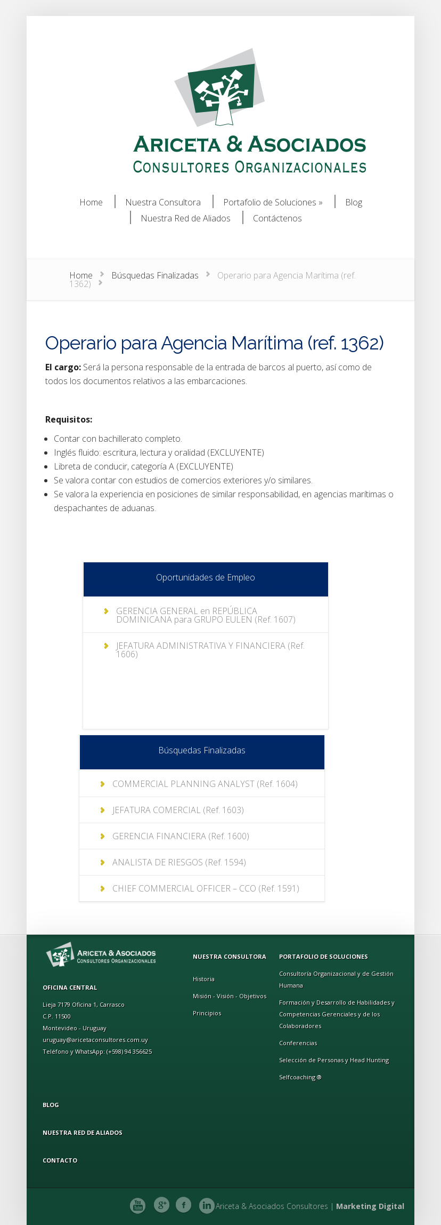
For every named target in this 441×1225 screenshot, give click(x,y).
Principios (207, 1013)
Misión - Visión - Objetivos (229, 996)
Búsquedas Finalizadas (155, 275)
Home (81, 275)
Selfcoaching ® (300, 1077)
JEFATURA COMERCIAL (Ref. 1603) (178, 810)
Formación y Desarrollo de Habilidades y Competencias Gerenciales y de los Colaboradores (337, 1014)
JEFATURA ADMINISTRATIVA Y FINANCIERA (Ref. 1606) (210, 650)
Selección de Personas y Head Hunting (334, 1060)
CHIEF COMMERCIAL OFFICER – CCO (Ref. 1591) (205, 888)
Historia (204, 979)
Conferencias (298, 1043)
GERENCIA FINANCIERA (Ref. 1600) (180, 836)
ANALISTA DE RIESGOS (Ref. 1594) (179, 862)
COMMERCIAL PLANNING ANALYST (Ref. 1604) (205, 784)
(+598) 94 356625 (129, 1051)
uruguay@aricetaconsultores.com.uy (95, 1040)
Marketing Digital (370, 1206)
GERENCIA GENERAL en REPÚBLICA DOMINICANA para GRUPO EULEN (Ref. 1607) (206, 615)
